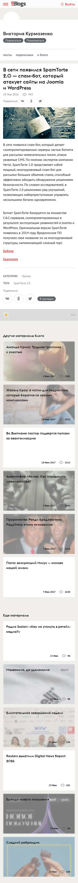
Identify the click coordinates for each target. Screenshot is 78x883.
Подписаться (13, 40)
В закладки (46, 299)
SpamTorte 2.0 (22, 283)
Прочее (26, 276)
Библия (8, 251)
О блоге (42, 55)
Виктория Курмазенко (28, 33)
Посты (7, 55)
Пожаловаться (35, 40)
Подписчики (24, 55)
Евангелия (10, 259)
